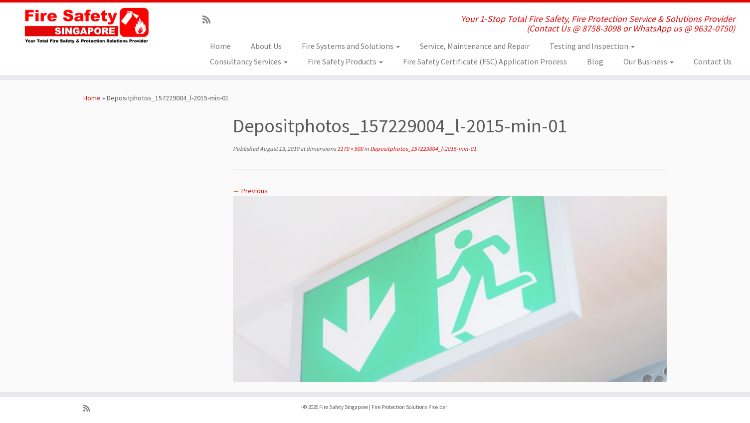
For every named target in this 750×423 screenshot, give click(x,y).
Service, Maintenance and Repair (475, 46)
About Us (266, 46)
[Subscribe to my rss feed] (209, 19)
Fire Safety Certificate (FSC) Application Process (485, 61)
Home (220, 46)
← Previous (250, 190)
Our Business (648, 61)
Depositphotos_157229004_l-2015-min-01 (422, 148)
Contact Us (713, 61)
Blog (595, 61)
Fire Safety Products (345, 61)
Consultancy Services (249, 61)
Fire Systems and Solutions (351, 46)
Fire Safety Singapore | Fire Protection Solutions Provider (383, 407)
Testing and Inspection (592, 46)
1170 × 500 (349, 148)
